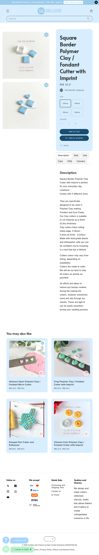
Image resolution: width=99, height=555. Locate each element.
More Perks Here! (73, 2)
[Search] (88, 18)
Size (61, 97)
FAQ (70, 161)
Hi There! (55, 495)
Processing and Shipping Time (58, 486)
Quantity (63, 119)
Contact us (56, 491)
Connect (81, 161)
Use (85, 155)
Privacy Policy (46, 550)
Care (60, 161)
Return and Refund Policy (64, 550)
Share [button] (64, 145)
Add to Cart (74, 131)
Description (63, 155)
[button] (8, 11)
